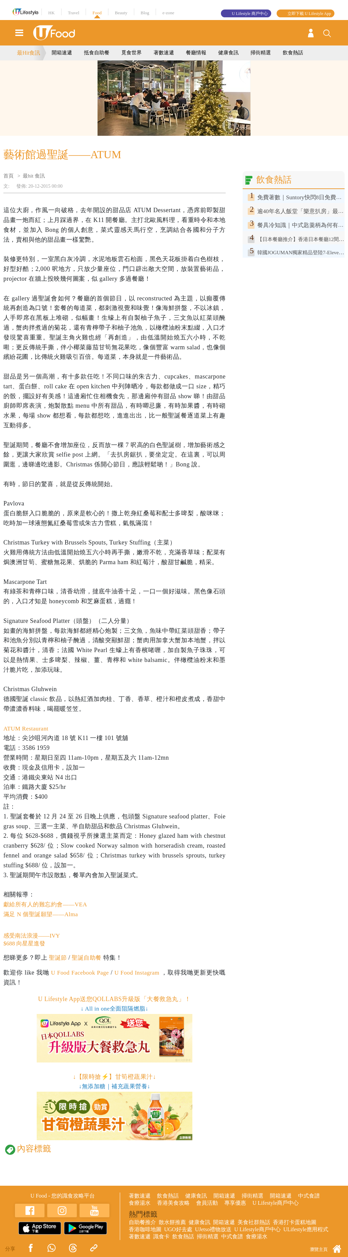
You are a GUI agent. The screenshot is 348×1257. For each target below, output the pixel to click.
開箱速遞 (62, 52)
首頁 (8, 176)
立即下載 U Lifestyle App (309, 13)
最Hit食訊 (28, 53)
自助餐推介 (142, 1223)
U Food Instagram (142, 973)
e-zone (168, 12)
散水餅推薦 (172, 1223)
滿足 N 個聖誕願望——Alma (42, 914)
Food (97, 12)
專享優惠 (235, 1203)
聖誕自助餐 (88, 958)
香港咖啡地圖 (145, 1230)
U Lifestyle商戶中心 (276, 1203)
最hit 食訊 (34, 176)
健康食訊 (228, 52)
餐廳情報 (196, 52)
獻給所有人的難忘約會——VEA (47, 904)
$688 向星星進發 (25, 944)
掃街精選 (260, 52)
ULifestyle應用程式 (305, 1230)
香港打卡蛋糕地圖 (294, 1223)
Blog (145, 12)
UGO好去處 (178, 1230)
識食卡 (161, 1237)
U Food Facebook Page (80, 973)
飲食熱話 (293, 52)
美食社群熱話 (254, 1223)
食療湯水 (140, 1203)
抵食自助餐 (96, 52)
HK (51, 12)
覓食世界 (131, 52)
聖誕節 (58, 958)
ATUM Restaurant (27, 728)
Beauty (121, 12)
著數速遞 (164, 52)
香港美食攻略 (173, 1203)
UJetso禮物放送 (213, 1230)
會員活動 (207, 1203)
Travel (73, 12)
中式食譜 (309, 1196)
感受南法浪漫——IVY (33, 935)
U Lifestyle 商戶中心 (249, 13)
